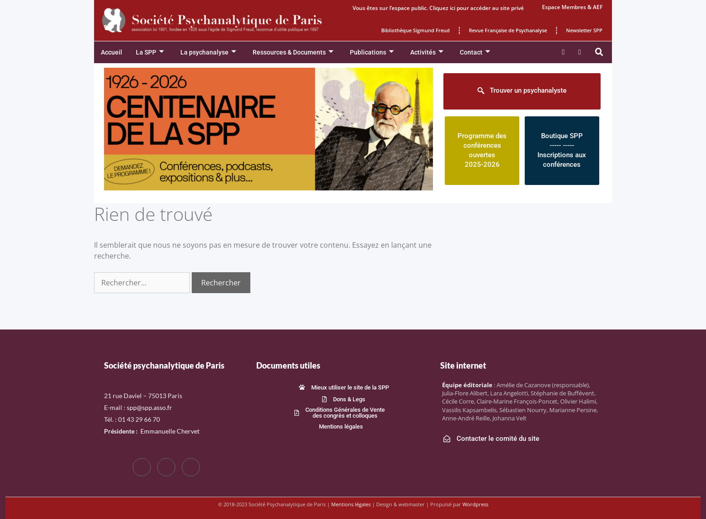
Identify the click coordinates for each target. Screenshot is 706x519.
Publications (372, 52)
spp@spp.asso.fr (149, 407)
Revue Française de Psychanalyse (508, 30)
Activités (426, 52)
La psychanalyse (208, 52)
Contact (475, 52)
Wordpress (475, 504)
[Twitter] (166, 467)
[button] (599, 52)
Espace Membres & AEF (572, 7)
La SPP (150, 52)
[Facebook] (142, 467)
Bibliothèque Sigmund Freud (415, 30)
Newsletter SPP (584, 30)
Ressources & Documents (293, 52)
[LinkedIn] (191, 467)
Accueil (111, 52)
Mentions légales (351, 504)
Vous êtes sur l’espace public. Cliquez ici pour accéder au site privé (438, 8)
